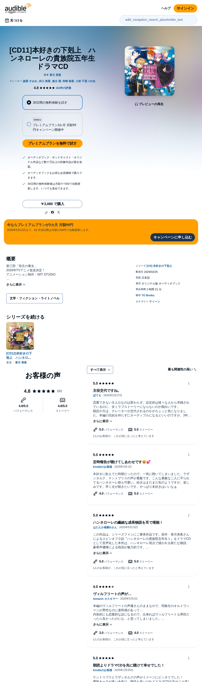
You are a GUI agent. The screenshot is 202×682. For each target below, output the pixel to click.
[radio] (52, 102)
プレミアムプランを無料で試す (52, 143)
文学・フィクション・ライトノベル (34, 298)
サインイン (185, 8)
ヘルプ (166, 8)
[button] (46, 212)
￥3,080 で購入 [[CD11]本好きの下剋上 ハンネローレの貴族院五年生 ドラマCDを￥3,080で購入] (52, 204)
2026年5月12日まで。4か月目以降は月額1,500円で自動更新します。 (49, 226)
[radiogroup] (52, 115)
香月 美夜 (21, 362)
